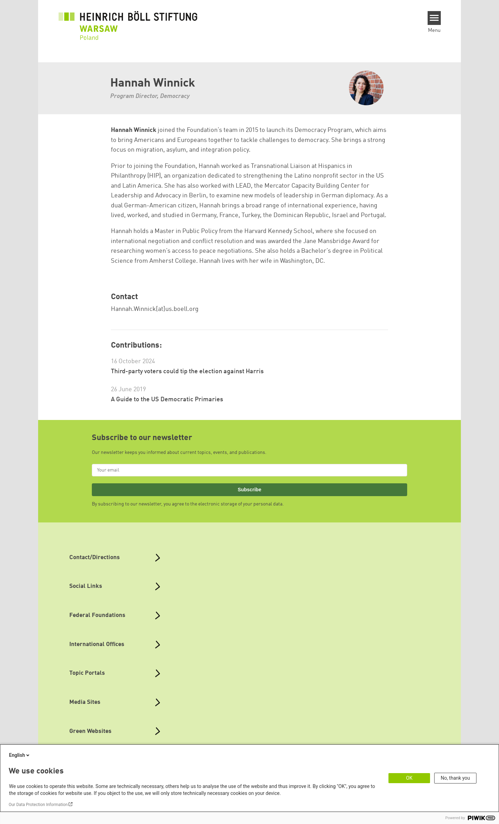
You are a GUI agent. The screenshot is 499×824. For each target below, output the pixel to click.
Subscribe (249, 489)
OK (409, 778)
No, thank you (455, 778)
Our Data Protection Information (38, 804)
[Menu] (434, 18)
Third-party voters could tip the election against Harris (187, 371)
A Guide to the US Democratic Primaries (167, 399)
